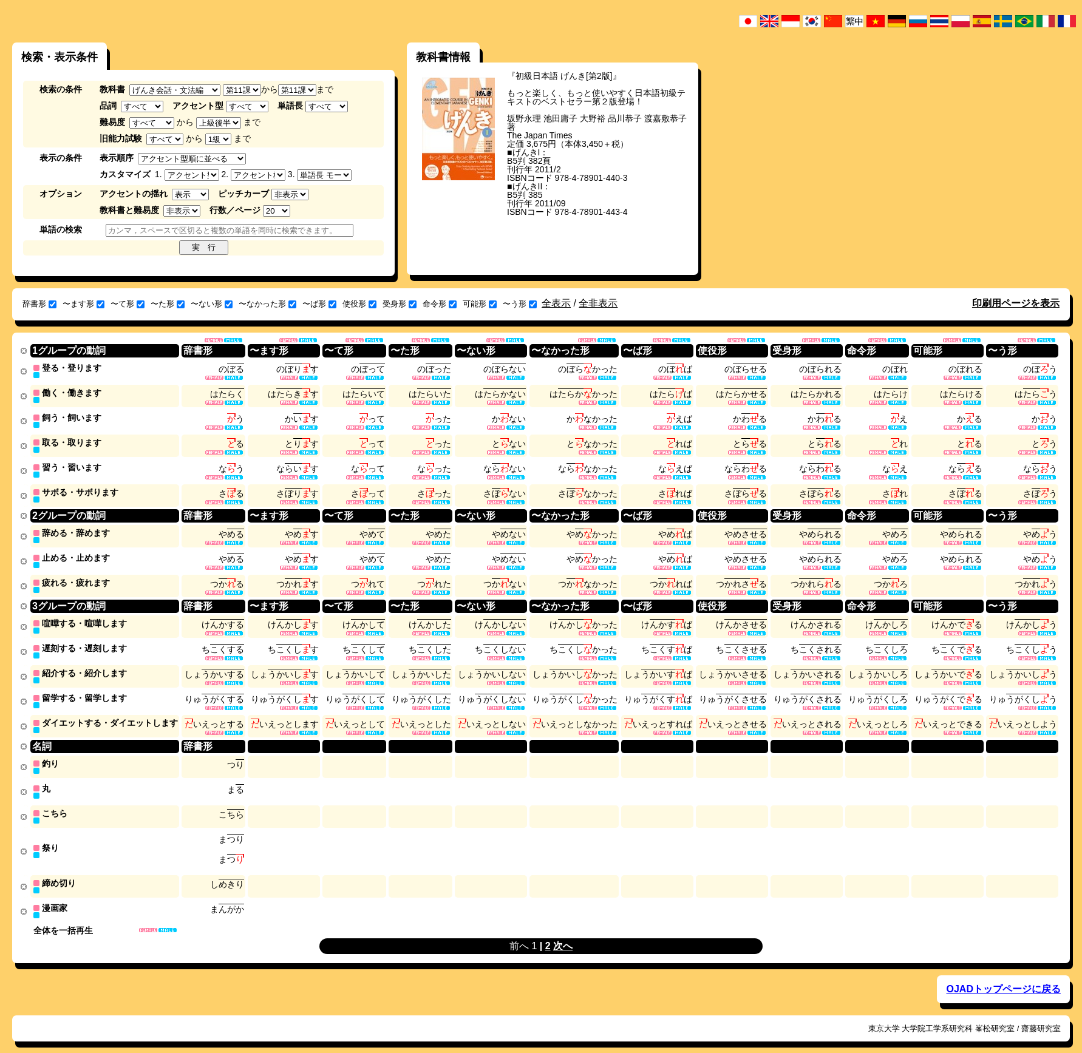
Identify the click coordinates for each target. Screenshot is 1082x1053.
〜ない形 (212, 303)
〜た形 (168, 303)
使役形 (359, 303)
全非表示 (598, 303)
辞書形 (39, 303)
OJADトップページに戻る (1003, 976)
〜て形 (128, 303)
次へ (563, 933)
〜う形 (520, 303)
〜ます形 (83, 303)
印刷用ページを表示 (1016, 303)
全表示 (556, 303)
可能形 (480, 303)
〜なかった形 (267, 303)
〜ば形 (319, 303)
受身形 (400, 303)
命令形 (440, 303)
